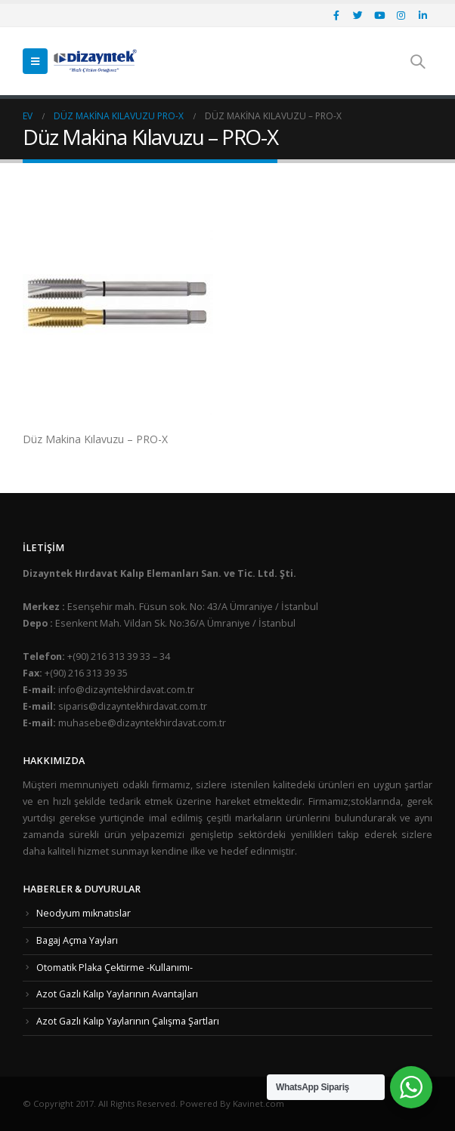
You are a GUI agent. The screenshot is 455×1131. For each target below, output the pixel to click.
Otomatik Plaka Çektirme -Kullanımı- (114, 967)
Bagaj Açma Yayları (77, 940)
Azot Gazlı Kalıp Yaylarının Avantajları (117, 994)
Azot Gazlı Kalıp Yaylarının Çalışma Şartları (127, 1021)
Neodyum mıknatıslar (83, 913)
